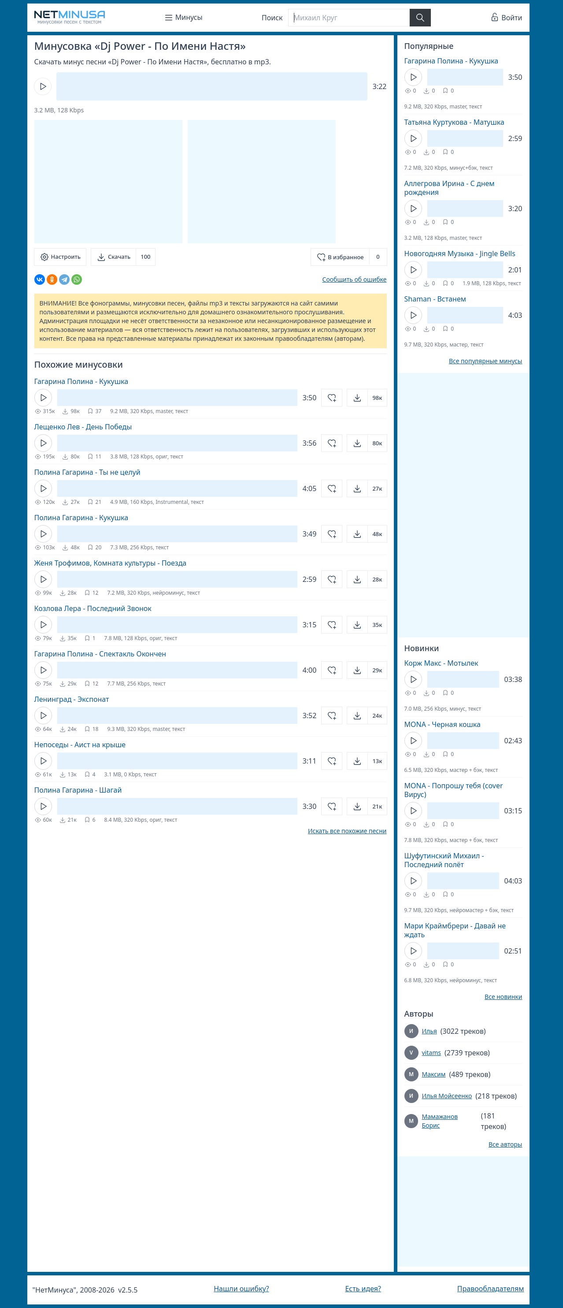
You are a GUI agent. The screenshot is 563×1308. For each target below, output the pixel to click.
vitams (431, 1052)
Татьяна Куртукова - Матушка (454, 122)
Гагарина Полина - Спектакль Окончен (100, 653)
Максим (434, 1074)
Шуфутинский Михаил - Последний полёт (444, 860)
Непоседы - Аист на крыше (80, 744)
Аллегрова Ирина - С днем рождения (449, 188)
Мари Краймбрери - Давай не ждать (455, 930)
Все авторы (505, 1144)
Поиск (272, 17)
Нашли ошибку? (241, 1288)
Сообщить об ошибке (354, 279)
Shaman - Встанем (435, 298)
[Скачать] (123, 257)
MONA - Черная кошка (442, 724)
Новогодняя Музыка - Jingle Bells (459, 253)
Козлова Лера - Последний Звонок (93, 608)
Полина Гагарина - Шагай (78, 790)
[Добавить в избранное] (348, 257)
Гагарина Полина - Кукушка (81, 381)
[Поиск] (349, 17)
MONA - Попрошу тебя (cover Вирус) (453, 790)
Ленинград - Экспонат (71, 699)
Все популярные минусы (485, 361)
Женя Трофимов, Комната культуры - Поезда (110, 563)
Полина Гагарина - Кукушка (81, 517)
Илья (429, 1031)
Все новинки (503, 997)
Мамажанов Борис (440, 1120)
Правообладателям (490, 1288)
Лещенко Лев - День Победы (83, 426)
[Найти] (420, 17)
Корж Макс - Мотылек (441, 663)
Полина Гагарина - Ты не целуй (87, 472)
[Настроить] (60, 257)
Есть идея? (363, 1288)
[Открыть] (366, 397)
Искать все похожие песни (347, 831)
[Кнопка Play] (42, 86)
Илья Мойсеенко (447, 1096)
